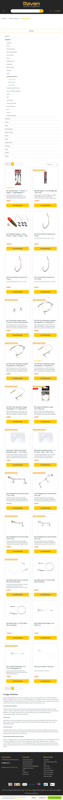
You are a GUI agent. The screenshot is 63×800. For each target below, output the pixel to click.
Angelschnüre (8, 142)
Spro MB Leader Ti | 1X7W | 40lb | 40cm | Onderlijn (44, 581)
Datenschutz (26, 774)
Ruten (8, 109)
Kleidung (9, 70)
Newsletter (46, 760)
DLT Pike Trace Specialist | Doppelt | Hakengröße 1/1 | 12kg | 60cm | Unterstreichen (45, 321)
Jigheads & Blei (10, 67)
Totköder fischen (11, 61)
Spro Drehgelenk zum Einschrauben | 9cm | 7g (45, 538)
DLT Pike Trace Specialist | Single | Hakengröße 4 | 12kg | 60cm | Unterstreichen (44, 365)
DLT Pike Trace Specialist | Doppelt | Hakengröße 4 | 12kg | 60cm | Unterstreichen (17, 365)
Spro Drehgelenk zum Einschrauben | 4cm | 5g (45, 494)
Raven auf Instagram (49, 770)
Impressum (25, 772)
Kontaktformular (14, 767)
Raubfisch (8, 40)
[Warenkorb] (57, 11)
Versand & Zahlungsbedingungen (31, 766)
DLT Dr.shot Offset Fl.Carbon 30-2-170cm (45, 235)
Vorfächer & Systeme (12, 76)
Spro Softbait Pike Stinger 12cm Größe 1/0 (44, 624)
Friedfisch (7, 119)
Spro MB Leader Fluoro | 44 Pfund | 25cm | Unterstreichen (17, 581)
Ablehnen (34, 798)
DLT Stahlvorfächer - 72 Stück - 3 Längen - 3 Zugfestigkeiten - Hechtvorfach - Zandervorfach (16, 192)
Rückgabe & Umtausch (28, 768)
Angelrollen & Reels (11, 115)
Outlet (8, 46)
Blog (45, 764)
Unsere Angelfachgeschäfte (50, 762)
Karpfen (7, 36)
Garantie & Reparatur (28, 762)
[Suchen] (41, 11)
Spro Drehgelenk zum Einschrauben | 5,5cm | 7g (17, 538)
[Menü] (3, 10)
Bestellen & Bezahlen (28, 760)
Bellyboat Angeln (11, 49)
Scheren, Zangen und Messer (14, 91)
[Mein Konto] (51, 10)
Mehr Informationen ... (18, 798)
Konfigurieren (42, 798)
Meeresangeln (9, 129)
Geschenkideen (10, 55)
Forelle (7, 122)
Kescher (8, 94)
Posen (8, 58)
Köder (8, 73)
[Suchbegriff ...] (25, 11)
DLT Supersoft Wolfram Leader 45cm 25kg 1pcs (43, 408)
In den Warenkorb (18, 205)
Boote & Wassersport (12, 52)
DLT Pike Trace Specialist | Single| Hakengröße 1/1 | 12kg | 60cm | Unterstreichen (16, 408)
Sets (8, 97)
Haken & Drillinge (11, 106)
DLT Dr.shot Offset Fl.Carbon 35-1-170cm (17, 278)
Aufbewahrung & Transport (13, 88)
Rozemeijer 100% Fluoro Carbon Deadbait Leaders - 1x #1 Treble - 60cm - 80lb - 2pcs (16, 451)
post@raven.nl (6, 763)
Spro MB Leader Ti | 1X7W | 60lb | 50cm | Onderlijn (16, 624)
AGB (24, 770)
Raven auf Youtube (48, 774)
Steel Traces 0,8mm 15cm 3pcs (44, 667)
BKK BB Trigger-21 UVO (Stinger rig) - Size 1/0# (45, 192)
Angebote (9, 43)
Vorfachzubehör (11, 85)
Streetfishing (10, 100)
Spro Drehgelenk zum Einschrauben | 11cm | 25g (17, 494)
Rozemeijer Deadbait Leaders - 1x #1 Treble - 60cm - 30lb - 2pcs (44, 451)
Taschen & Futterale (11, 103)
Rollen (6, 139)
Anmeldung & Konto (27, 764)
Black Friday (46, 766)
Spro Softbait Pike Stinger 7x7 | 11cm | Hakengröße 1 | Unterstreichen (16, 667)
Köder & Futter (9, 132)
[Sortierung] (52, 164)
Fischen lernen (47, 768)
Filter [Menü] (31, 31)
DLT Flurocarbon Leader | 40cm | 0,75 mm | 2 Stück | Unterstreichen (17, 321)
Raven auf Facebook (48, 772)
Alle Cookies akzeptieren (55, 798)
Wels (6, 126)
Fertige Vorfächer (12, 79)
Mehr (6, 149)
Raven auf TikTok (48, 776)
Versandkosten (28, 790)
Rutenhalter (9, 64)
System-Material (11, 82)
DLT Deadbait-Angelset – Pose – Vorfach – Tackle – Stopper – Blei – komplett (17, 235)
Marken (7, 153)
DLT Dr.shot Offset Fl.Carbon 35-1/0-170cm (44, 278)
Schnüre (8, 112)
